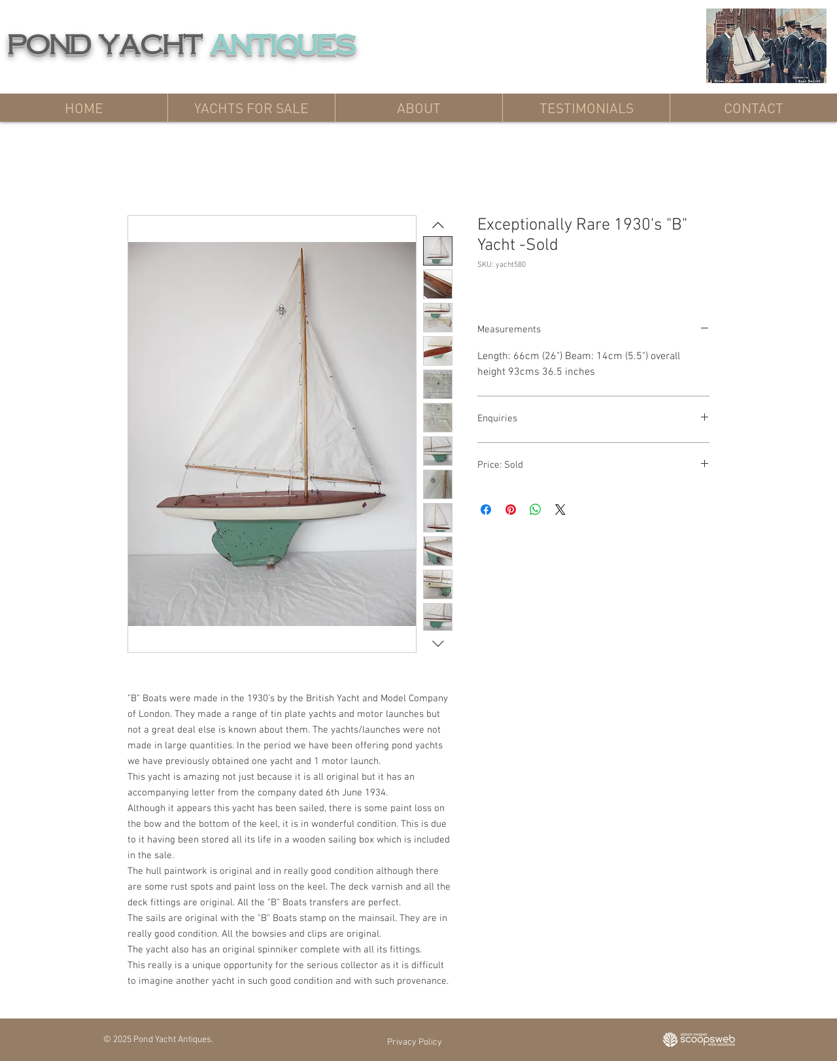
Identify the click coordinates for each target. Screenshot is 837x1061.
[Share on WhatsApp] (535, 509)
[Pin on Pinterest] (511, 509)
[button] (251, 108)
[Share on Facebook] (486, 509)
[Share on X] (560, 509)
